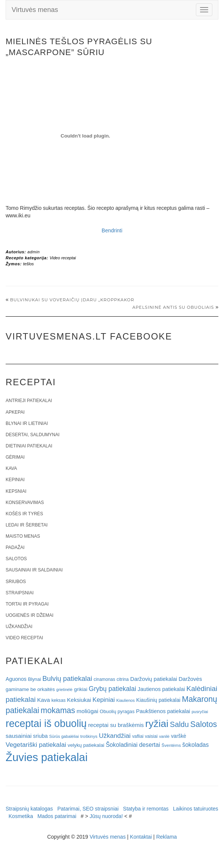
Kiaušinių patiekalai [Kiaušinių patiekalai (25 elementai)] (158, 700)
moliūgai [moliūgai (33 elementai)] (87, 711)
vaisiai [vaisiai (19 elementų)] (151, 736)
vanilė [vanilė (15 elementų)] (164, 736)
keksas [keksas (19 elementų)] (58, 700)
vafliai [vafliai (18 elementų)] (137, 736)
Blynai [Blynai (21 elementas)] (34, 679)
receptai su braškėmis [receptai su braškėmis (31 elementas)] (116, 725)
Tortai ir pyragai (27, 604)
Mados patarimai (57, 816)
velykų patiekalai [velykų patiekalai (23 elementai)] (86, 745)
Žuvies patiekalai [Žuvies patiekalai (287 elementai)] (46, 757)
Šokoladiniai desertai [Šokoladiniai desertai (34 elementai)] (133, 745)
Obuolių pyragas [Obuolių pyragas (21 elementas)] (117, 711)
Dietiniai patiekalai (29, 446)
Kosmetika (21, 816)
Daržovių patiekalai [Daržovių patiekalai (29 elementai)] (153, 679)
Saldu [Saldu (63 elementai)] (179, 724)
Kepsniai (16, 491)
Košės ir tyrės (24, 513)
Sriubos (16, 581)
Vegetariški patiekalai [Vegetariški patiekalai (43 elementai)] (36, 744)
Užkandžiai (19, 626)
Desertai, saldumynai (33, 434)
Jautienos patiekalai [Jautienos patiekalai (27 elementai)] (161, 689)
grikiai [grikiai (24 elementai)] (80, 689)
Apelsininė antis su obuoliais (173, 307)
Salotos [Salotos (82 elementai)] (203, 724)
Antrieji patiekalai (29, 400)
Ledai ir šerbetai (27, 525)
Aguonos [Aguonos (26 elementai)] (16, 679)
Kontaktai (141, 837)
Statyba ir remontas (145, 809)
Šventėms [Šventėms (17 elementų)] (171, 745)
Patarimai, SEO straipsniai (88, 809)
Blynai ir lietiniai (27, 423)
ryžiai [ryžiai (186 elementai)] (156, 723)
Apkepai (15, 412)
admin (33, 252)
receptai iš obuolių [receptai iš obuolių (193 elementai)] (46, 723)
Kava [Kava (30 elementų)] (43, 700)
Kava (11, 468)
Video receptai (63, 258)
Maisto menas (23, 536)
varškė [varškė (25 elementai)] (178, 736)
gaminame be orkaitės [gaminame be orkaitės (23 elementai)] (30, 689)
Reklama (166, 837)
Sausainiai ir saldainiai (34, 570)
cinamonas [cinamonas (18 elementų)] (104, 679)
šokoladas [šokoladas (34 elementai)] (195, 745)
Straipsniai (20, 592)
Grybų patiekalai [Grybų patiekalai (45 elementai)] (112, 688)
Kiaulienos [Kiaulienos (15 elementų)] (125, 700)
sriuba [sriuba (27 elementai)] (40, 736)
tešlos (28, 264)
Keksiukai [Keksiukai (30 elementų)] (79, 700)
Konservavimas (25, 502)
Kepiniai (15, 479)
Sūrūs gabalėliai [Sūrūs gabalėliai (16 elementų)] (64, 736)
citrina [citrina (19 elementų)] (123, 679)
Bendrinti (112, 230)
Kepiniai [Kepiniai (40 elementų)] (104, 699)
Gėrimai (15, 457)
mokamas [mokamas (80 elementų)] (58, 710)
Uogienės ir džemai (29, 615)
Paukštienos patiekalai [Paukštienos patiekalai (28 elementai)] (163, 711)
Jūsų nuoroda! (106, 816)
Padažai (15, 547)
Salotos (16, 558)
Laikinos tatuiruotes (195, 809)
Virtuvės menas (35, 9)
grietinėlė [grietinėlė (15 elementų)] (64, 689)
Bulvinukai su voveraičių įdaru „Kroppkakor (72, 299)
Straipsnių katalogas (29, 809)
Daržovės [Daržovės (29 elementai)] (190, 679)
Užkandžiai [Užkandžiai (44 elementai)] (115, 735)
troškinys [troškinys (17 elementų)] (89, 736)
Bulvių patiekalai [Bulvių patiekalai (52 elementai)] (67, 678)
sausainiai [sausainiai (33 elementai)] (19, 736)
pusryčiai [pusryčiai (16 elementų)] (200, 711)
